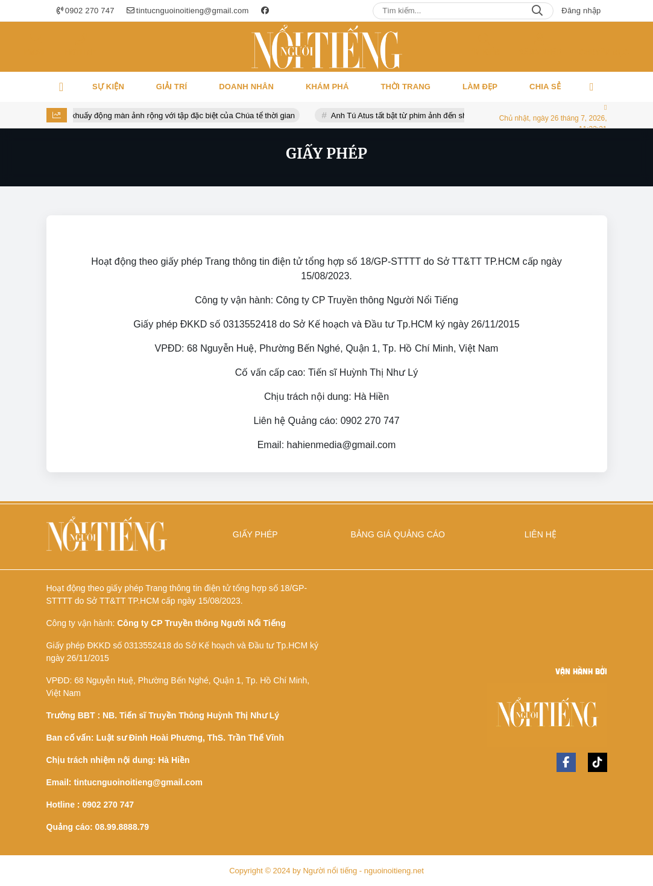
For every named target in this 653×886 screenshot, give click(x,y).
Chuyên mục (604, 52)
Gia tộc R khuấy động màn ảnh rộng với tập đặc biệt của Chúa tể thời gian (174, 115)
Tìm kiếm (484, 52)
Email (35, 52)
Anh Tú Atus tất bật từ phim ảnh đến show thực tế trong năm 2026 (455, 115)
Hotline (80, 52)
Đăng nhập (581, 10)
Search (537, 10)
